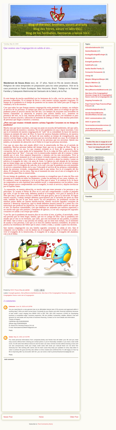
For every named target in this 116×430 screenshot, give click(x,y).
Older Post (74, 417)
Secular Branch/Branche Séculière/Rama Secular (94, 114)
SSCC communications (93, 118)
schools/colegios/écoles (94, 109)
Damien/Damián (91, 51)
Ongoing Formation (92, 100)
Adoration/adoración (92, 47)
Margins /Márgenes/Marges (95, 79)
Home (41, 417)
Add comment (9, 359)
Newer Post (8, 417)
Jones (11, 337)
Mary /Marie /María (92, 86)
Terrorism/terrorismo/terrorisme (97, 125)
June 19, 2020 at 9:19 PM (24, 306)
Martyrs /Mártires (91, 83)
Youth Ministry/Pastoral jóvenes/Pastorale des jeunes (96, 129)
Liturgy (87, 76)
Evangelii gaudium (14, 293)
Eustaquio (89, 58)
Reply (10, 330)
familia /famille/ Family (93, 68)
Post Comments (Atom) (45, 424)
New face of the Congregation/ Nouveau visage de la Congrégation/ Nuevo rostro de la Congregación (98, 95)
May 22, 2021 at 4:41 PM (21, 337)
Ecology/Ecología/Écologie (95, 54)
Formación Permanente (94, 72)
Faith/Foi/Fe (89, 65)
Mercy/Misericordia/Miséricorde (31, 293)
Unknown (12, 306)
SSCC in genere (91, 122)
